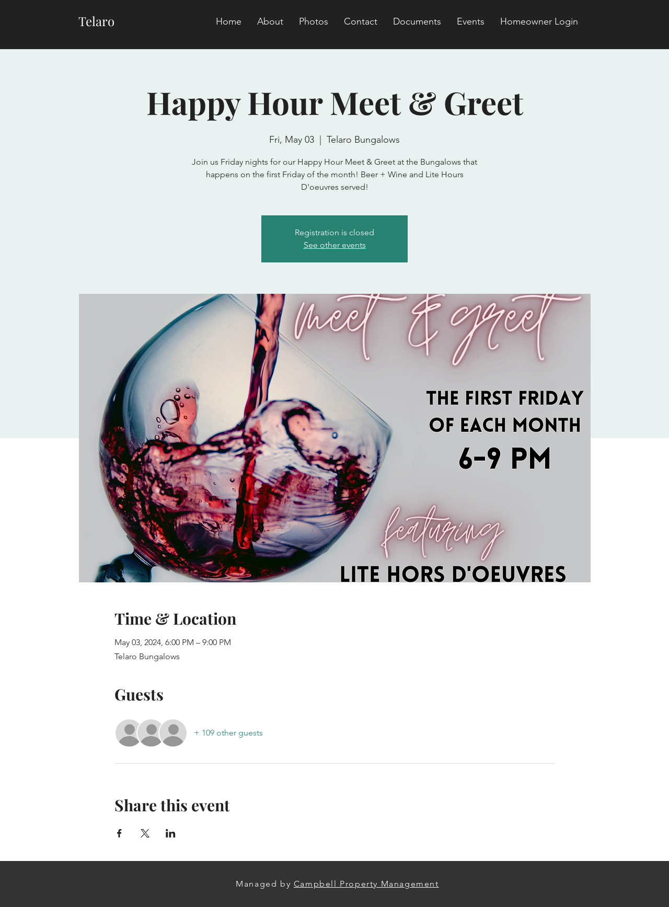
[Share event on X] (145, 833)
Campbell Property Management (366, 884)
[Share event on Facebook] (119, 833)
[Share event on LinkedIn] (171, 833)
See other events (335, 245)
